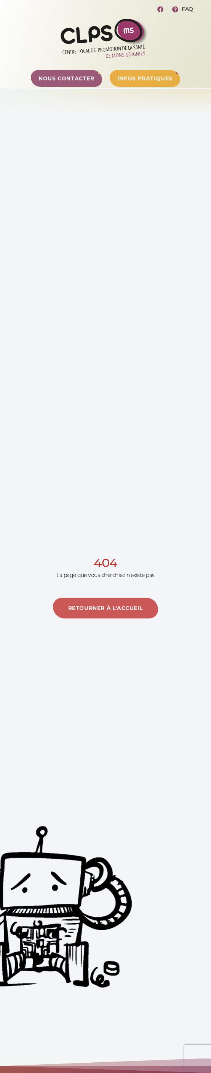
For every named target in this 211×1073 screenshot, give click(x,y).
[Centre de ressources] (66, 84)
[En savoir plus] (105, 618)
